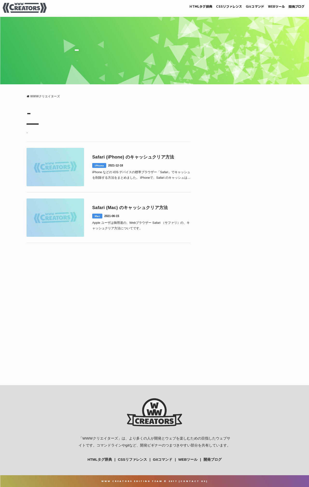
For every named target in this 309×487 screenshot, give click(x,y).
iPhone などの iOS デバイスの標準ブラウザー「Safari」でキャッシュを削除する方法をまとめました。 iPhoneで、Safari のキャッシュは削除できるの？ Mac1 (141, 175)
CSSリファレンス (214, 7)
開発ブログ (294, 7)
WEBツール (270, 7)
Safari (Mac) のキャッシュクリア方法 (130, 207)
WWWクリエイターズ (100, 438)
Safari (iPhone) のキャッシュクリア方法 (133, 157)
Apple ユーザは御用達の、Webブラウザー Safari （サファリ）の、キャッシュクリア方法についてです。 (141, 225)
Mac (97, 216)
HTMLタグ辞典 (181, 7)
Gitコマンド (244, 7)
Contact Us (193, 481)
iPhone (99, 165)
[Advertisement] (154, 329)
